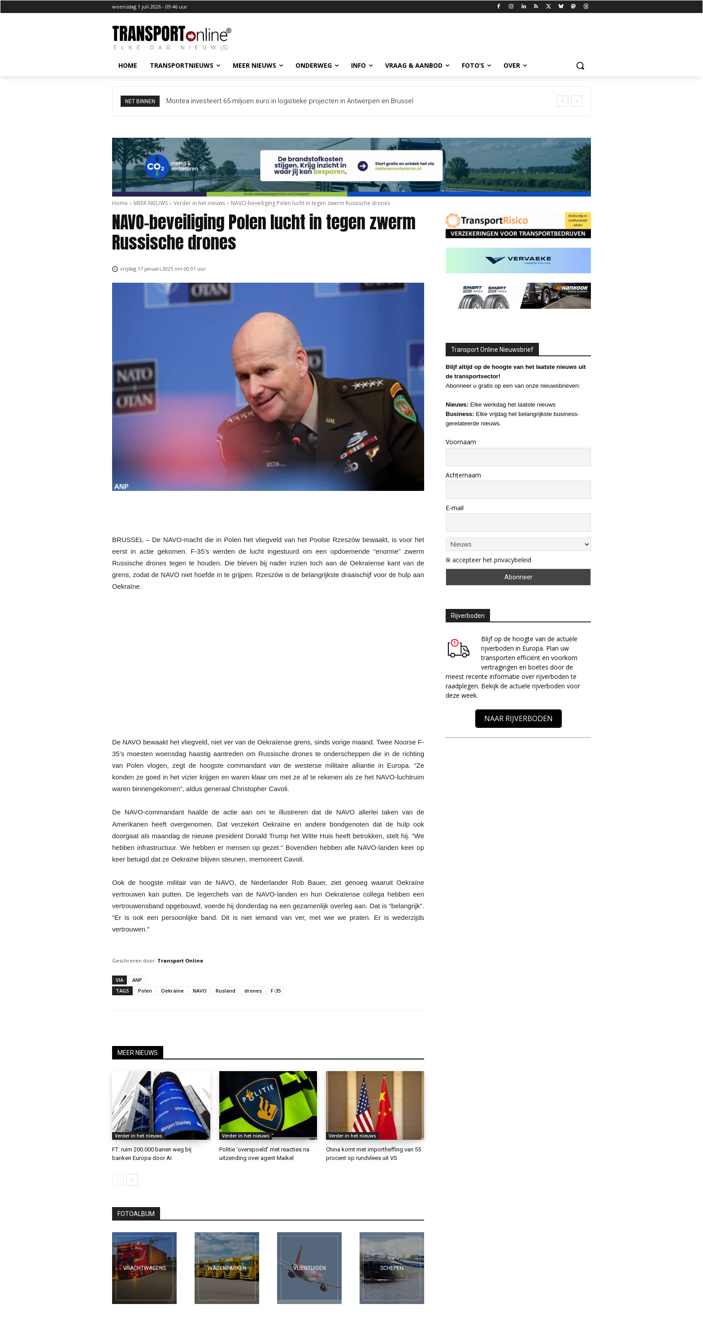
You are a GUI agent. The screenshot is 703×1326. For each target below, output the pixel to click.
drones (253, 990)
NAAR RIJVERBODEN (518, 718)
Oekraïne (172, 990)
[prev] (562, 101)
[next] (576, 101)
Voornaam (461, 442)
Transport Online (180, 960)
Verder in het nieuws (199, 203)
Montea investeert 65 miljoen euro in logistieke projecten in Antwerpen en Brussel (289, 101)
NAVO (200, 990)
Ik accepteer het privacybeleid (488, 560)
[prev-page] (117, 1180)
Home (120, 203)
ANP (137, 979)
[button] (580, 65)
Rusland (225, 990)
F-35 (276, 990)
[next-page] (132, 1180)
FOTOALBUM (136, 1213)
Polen (145, 990)
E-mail (455, 507)
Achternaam (463, 475)
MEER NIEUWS (151, 203)
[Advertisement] (268, 667)
